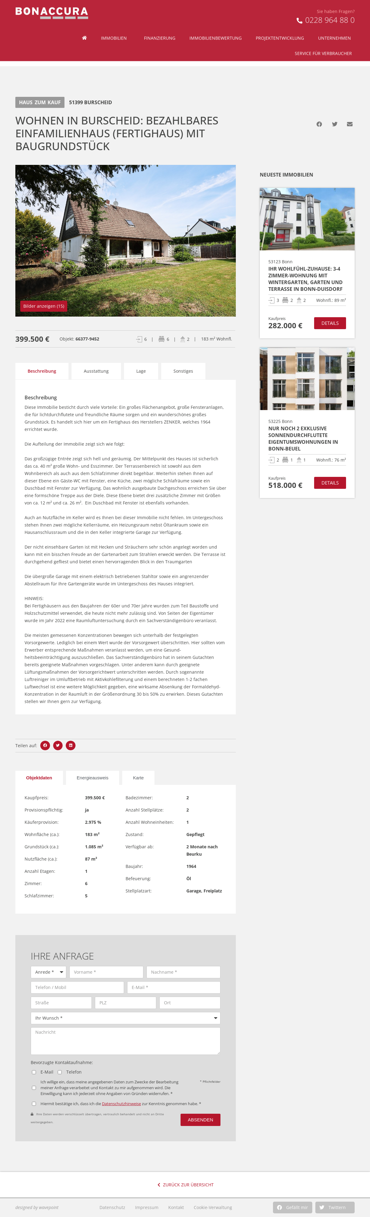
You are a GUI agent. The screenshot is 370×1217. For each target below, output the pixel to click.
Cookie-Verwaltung (213, 1207)
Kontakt (176, 1207)
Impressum (146, 1207)
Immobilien (115, 26)
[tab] (39, 778)
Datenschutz (112, 1207)
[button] (292, 1207)
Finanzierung (159, 26)
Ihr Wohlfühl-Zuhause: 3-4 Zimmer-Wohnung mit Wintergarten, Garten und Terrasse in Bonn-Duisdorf (305, 278)
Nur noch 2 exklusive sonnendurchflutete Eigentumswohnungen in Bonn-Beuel (303, 438)
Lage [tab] (141, 371)
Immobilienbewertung (215, 26)
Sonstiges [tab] (183, 371)
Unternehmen (336, 26)
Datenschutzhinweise (121, 1103)
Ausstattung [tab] (96, 371)
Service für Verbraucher (325, 42)
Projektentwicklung (280, 26)
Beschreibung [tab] (42, 371)
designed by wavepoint (36, 1207)
